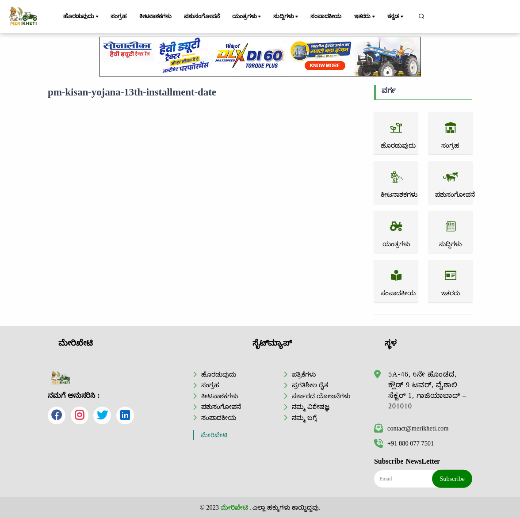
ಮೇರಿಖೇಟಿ (214, 435)
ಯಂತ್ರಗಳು (247, 16)
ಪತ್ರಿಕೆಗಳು (304, 374)
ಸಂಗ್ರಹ (118, 16)
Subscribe (452, 478)
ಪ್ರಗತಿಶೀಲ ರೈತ (310, 384)
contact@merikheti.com (411, 428)
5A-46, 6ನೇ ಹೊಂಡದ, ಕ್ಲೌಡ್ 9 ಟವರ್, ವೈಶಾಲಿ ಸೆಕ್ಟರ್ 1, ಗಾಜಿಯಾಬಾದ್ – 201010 (427, 390)
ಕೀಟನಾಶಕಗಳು (155, 16)
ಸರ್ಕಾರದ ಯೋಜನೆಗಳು (321, 396)
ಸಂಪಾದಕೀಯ (325, 16)
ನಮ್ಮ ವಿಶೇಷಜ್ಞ (310, 406)
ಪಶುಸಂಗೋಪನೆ (201, 16)
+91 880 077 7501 (404, 443)
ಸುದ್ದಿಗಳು (286, 16)
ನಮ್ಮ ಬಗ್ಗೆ (304, 417)
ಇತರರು (365, 16)
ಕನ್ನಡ (396, 16)
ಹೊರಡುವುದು (81, 16)
